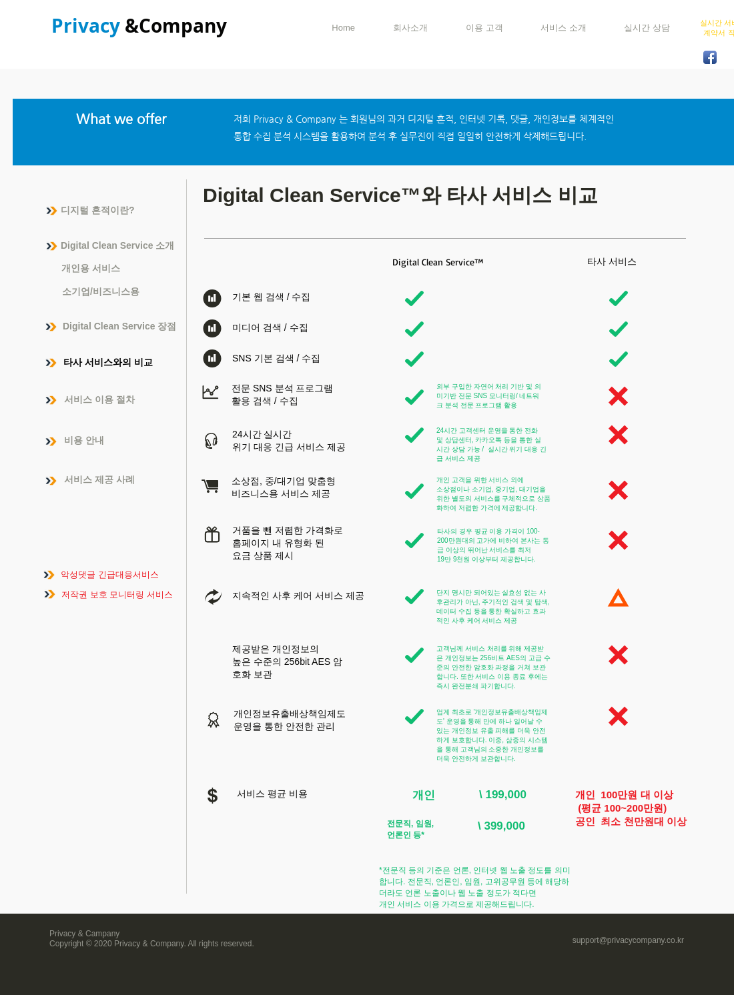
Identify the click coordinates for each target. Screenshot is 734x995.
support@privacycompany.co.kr (628, 940)
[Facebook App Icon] (710, 57)
